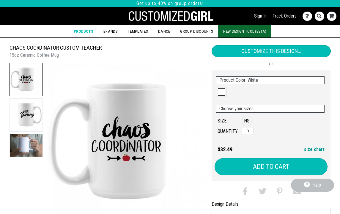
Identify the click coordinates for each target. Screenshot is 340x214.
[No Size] (248, 131)
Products (84, 31)
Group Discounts (196, 31)
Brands (110, 31)
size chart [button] (314, 149)
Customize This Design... (271, 51)
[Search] (321, 16)
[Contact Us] (309, 16)
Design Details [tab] (225, 204)
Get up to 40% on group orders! (170, 3)
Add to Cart (271, 166)
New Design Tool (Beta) (244, 31)
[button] (26, 79)
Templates (138, 31)
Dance (164, 31)
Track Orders (285, 16)
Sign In (260, 16)
